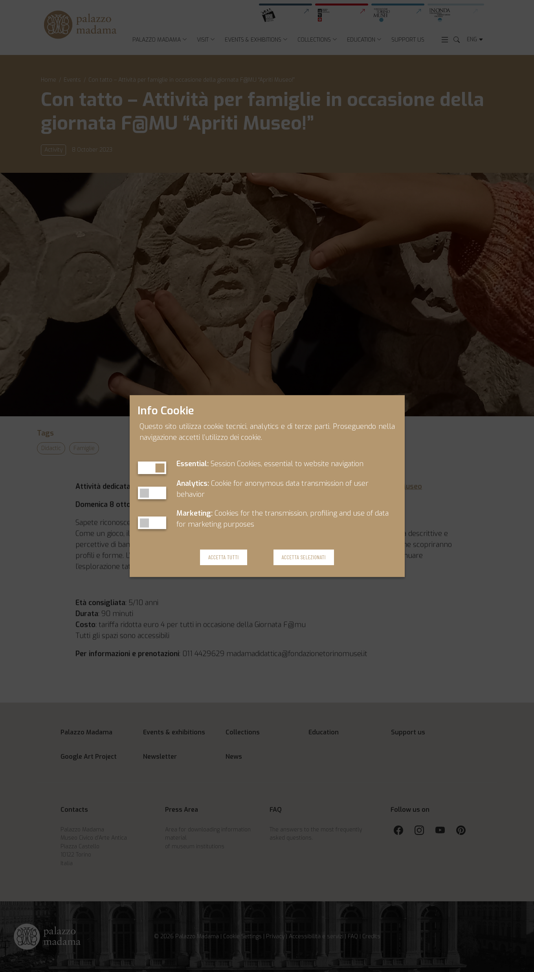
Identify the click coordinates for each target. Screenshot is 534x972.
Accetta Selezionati (304, 557)
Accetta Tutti (223, 557)
